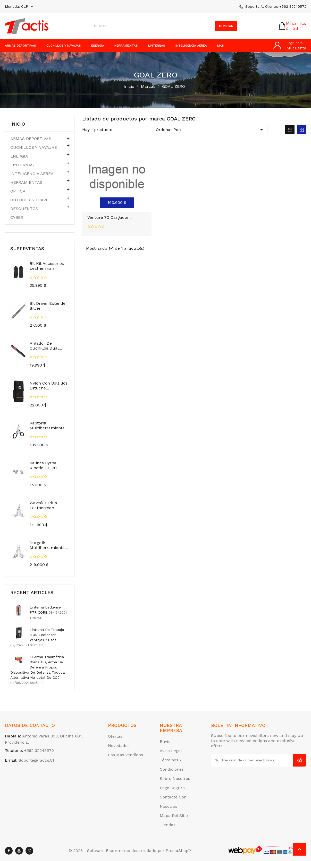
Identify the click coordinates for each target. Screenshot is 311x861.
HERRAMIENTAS (126, 45)
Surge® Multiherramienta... (49, 545)
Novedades (119, 745)
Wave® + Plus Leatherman (43, 505)
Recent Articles (31, 592)
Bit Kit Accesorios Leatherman (47, 266)
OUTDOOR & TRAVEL (30, 199)
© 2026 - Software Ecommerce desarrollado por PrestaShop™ (130, 850)
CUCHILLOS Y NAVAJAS (63, 45)
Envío (165, 741)
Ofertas (115, 736)
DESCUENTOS (24, 208)
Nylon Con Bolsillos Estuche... (49, 385)
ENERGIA (97, 45)
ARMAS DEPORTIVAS (20, 45)
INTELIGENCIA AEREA (191, 45)
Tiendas (167, 824)
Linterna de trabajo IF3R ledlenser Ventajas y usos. (47, 635)
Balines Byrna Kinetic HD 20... (45, 465)
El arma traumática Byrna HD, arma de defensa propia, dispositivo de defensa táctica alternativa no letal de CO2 (37, 667)
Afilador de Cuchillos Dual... (46, 346)
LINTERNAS (156, 45)
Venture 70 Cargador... (109, 217)
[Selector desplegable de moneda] (19, 6)
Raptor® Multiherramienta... (49, 425)
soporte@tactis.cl (36, 760)
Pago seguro (172, 787)
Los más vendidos (125, 754)
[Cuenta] (289, 45)
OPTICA (18, 191)
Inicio (17, 124)
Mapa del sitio (174, 815)
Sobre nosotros (175, 778)
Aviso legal (171, 750)
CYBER (16, 217)
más (220, 45)
